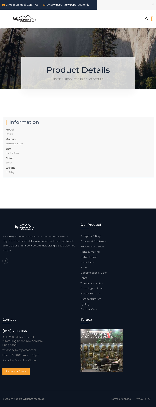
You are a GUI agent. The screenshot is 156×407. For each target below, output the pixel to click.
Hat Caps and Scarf (92, 246)
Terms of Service (121, 399)
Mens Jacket (88, 262)
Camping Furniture (92, 288)
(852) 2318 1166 (28, 4)
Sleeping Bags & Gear (94, 272)
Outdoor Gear (89, 309)
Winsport (16, 399)
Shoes (84, 267)
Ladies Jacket (89, 257)
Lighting (85, 304)
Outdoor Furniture (91, 299)
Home (57, 79)
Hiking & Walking (90, 251)
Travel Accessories (92, 283)
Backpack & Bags (91, 236)
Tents (84, 278)
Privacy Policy (142, 399)
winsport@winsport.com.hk (71, 4)
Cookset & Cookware (93, 241)
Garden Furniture (90, 293)
